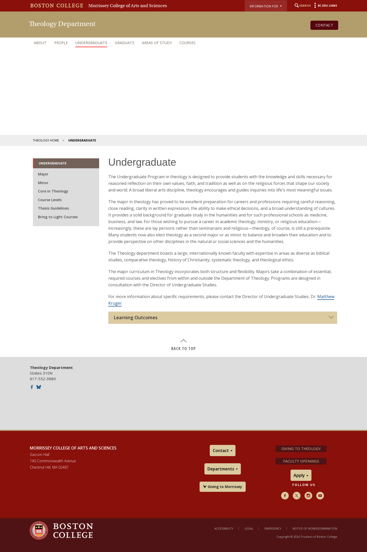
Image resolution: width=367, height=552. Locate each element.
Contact (324, 25)
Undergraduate (91, 42)
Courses (187, 42)
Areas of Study (157, 42)
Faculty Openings (301, 461)
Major (43, 174)
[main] (183, 250)
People (61, 42)
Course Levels (50, 199)
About (40, 42)
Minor (43, 182)
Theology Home (46, 140)
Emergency (273, 528)
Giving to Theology (301, 448)
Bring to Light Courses (58, 216)
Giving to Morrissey (222, 486)
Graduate (124, 42)
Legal (249, 528)
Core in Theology (53, 191)
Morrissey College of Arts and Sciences (127, 5)
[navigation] (183, 42)
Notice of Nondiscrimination (315, 528)
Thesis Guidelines (53, 208)
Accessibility (223, 528)
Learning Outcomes (136, 317)
